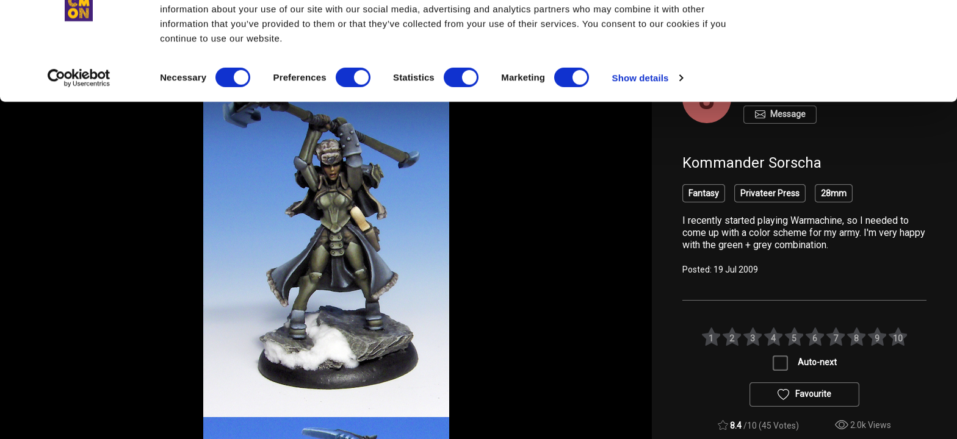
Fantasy (703, 193)
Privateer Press (770, 193)
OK (855, 31)
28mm (834, 193)
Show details (640, 128)
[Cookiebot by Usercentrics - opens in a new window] (79, 128)
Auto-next (817, 362)
